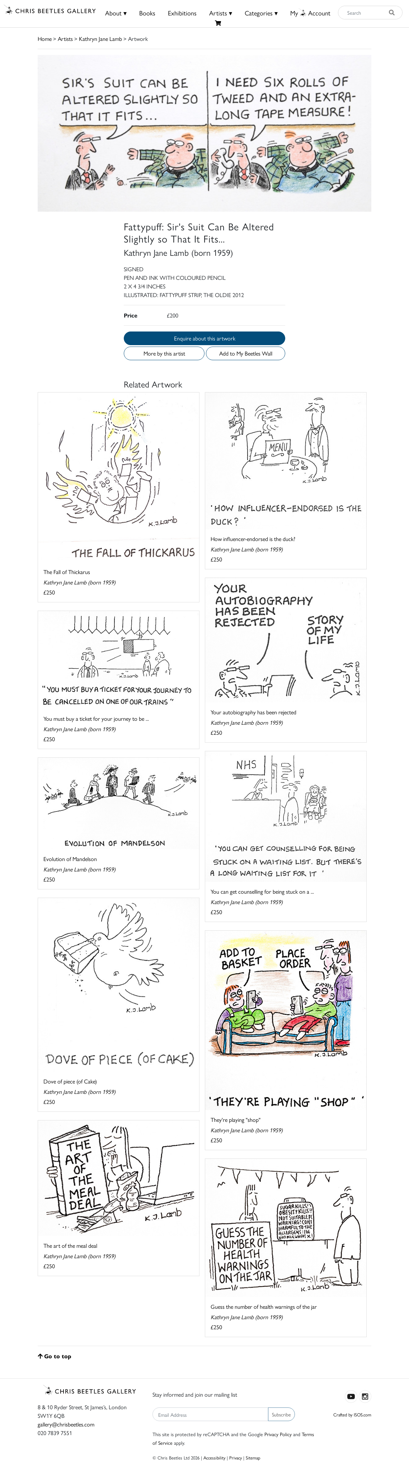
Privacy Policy (278, 1434)
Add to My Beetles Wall (245, 353)
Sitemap (253, 1457)
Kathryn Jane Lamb (100, 38)
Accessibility (214, 1457)
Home (45, 38)
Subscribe (281, 1414)
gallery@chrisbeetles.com (66, 1424)
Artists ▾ (220, 12)
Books (147, 12)
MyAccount (310, 12)
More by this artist (164, 353)
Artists (65, 38)
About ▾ (116, 12)
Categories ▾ (261, 12)
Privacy (235, 1457)
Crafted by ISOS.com (352, 1414)
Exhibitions (182, 12)
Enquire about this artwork (204, 338)
